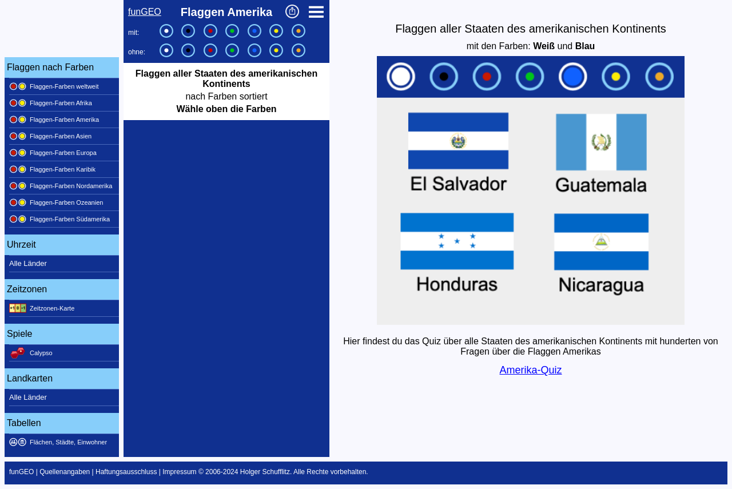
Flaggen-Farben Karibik (52, 169)
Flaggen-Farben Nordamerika (60, 185)
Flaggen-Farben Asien (50, 136)
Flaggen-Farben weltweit (53, 86)
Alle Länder (28, 263)
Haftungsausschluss (126, 472)
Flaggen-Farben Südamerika (59, 219)
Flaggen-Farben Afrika (50, 103)
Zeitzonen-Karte (41, 308)
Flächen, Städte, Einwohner (58, 442)
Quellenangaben (64, 472)
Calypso (31, 352)
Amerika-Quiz (530, 370)
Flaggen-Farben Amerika (54, 119)
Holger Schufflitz (265, 472)
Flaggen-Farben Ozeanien (56, 202)
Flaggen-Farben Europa (53, 152)
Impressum (179, 472)
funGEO (144, 12)
